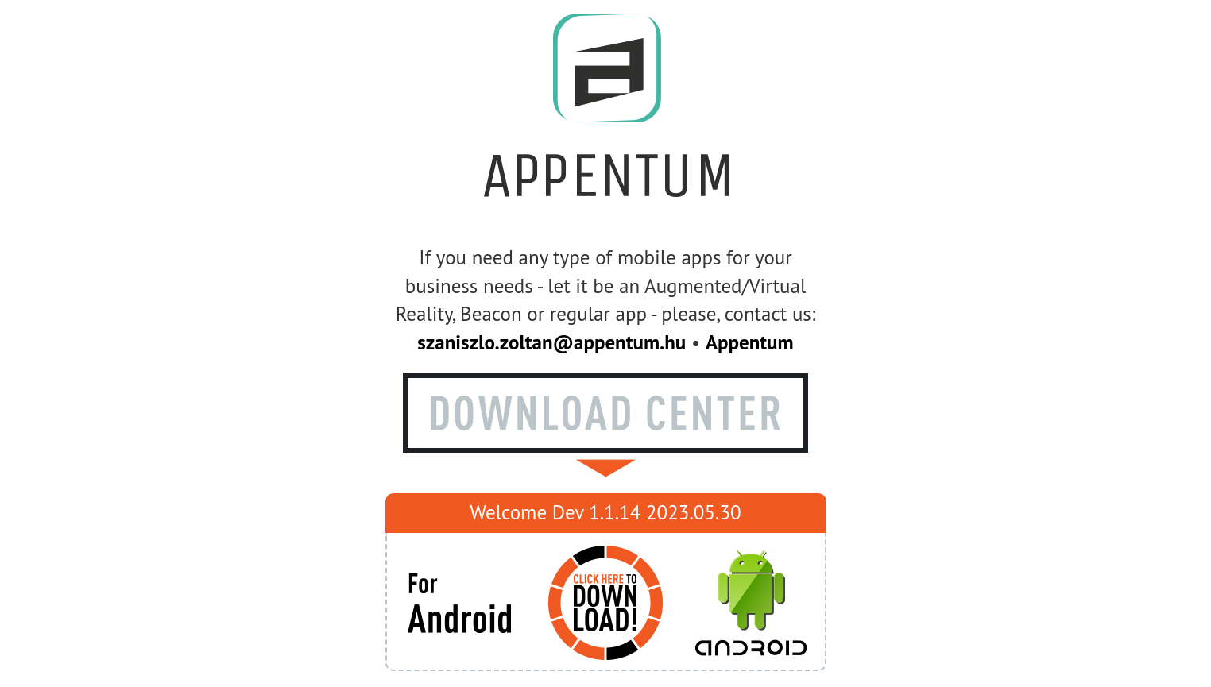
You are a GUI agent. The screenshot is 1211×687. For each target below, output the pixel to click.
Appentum (750, 342)
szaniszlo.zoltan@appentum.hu (551, 342)
